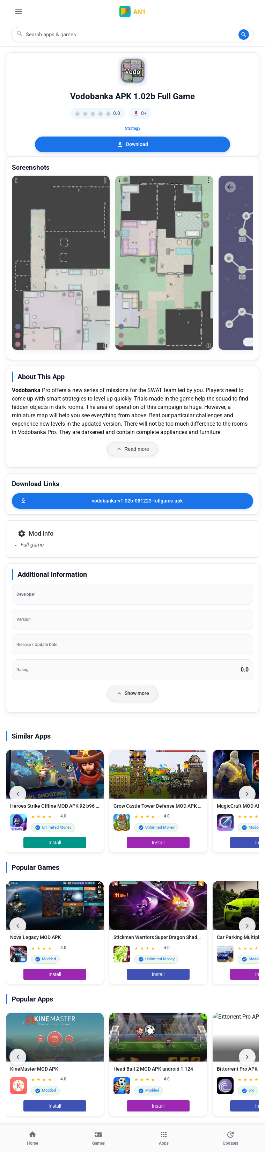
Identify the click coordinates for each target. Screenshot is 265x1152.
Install (55, 842)
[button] (61, 263)
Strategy (132, 128)
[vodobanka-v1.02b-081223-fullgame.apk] (132, 501)
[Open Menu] (18, 12)
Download (132, 144)
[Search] (243, 34)
